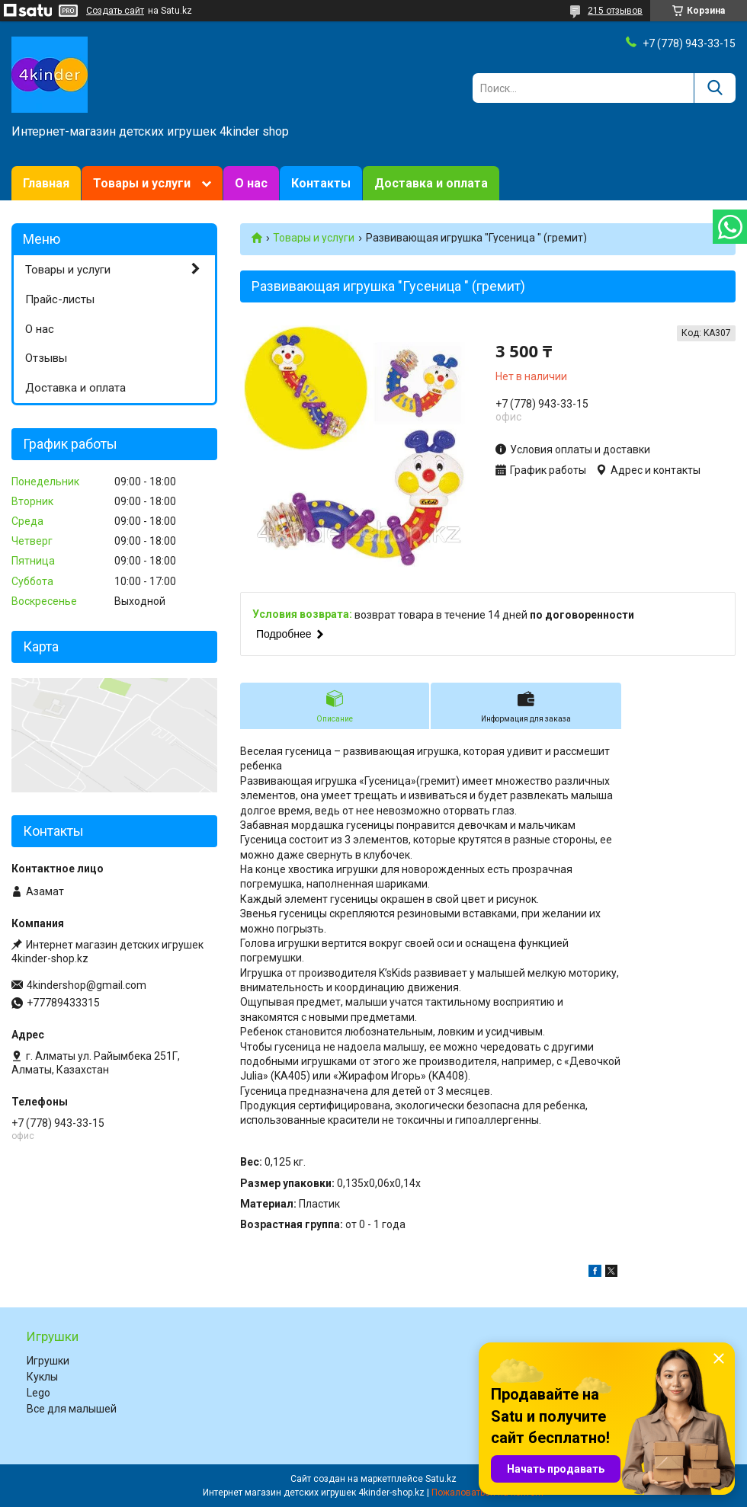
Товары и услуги (142, 183)
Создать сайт (115, 10)
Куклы (42, 1377)
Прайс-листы (60, 299)
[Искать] (715, 88)
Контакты (321, 183)
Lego (38, 1393)
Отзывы (46, 358)
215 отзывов (615, 10)
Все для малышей (72, 1409)
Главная (46, 183)
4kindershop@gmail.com (86, 985)
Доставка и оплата (431, 183)
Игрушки (48, 1361)
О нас (251, 183)
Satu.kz (441, 1478)
